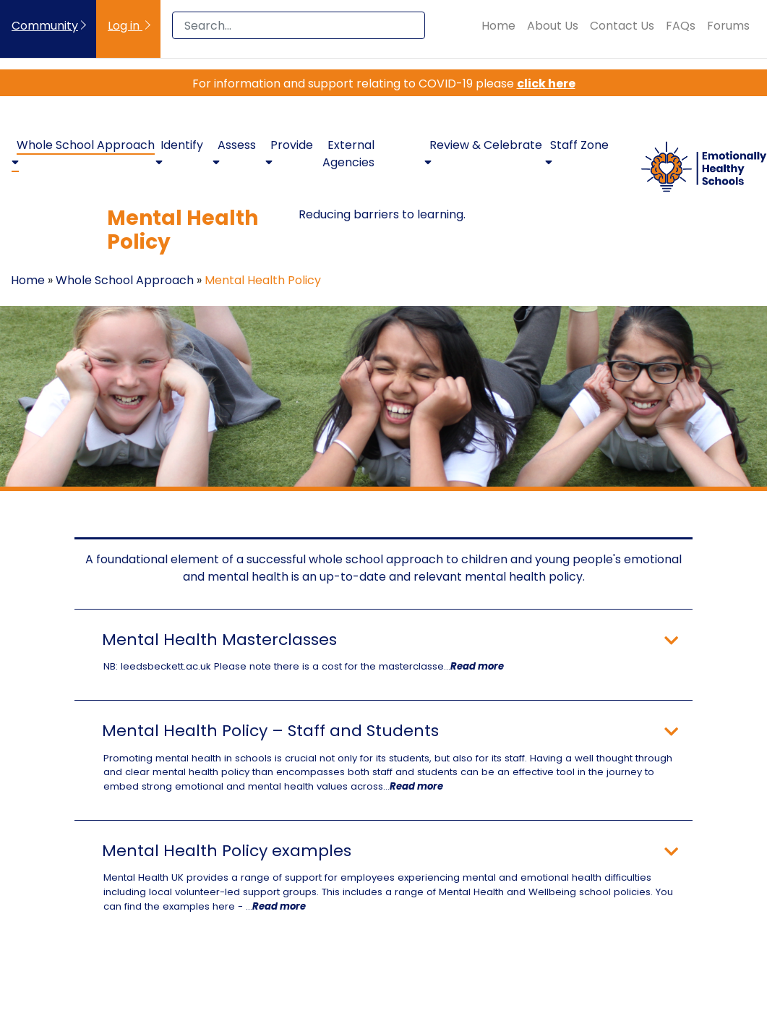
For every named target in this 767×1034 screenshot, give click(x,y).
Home (498, 25)
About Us (552, 25)
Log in (125, 25)
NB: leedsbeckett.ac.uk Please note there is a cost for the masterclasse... (303, 666)
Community (45, 25)
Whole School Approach (125, 280)
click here (546, 83)
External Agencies (348, 154)
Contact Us (622, 25)
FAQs (680, 25)
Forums (728, 25)
